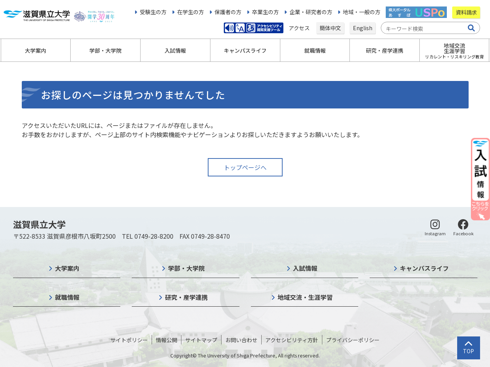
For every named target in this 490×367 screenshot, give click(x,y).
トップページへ (245, 167)
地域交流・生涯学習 (305, 297)
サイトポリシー (129, 340)
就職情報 (67, 297)
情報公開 (166, 340)
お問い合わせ (241, 340)
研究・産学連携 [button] (384, 50)
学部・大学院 (186, 268)
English (362, 28)
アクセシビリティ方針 (291, 340)
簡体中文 (330, 28)
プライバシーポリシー (353, 340)
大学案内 (67, 268)
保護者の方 (228, 12)
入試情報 (305, 268)
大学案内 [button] (35, 50)
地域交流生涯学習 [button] (454, 51)
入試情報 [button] (175, 50)
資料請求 (466, 12)
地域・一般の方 (361, 12)
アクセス (300, 28)
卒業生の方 (265, 12)
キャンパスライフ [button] (245, 50)
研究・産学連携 (186, 297)
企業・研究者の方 (310, 12)
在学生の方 (190, 12)
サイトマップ (201, 340)
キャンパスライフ (424, 268)
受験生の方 (153, 12)
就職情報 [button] (315, 50)
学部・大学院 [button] (105, 50)
